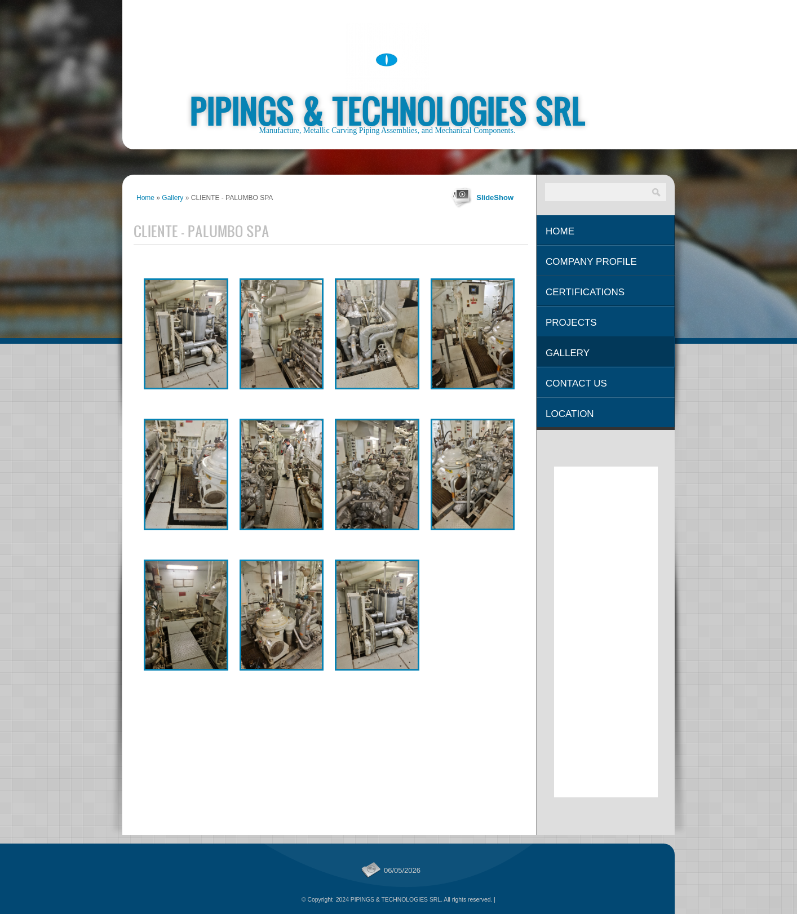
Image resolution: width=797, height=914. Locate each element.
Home (145, 198)
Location (570, 414)
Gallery (172, 198)
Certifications (585, 292)
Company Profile (591, 261)
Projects (571, 322)
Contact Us (576, 383)
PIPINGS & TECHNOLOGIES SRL (387, 111)
